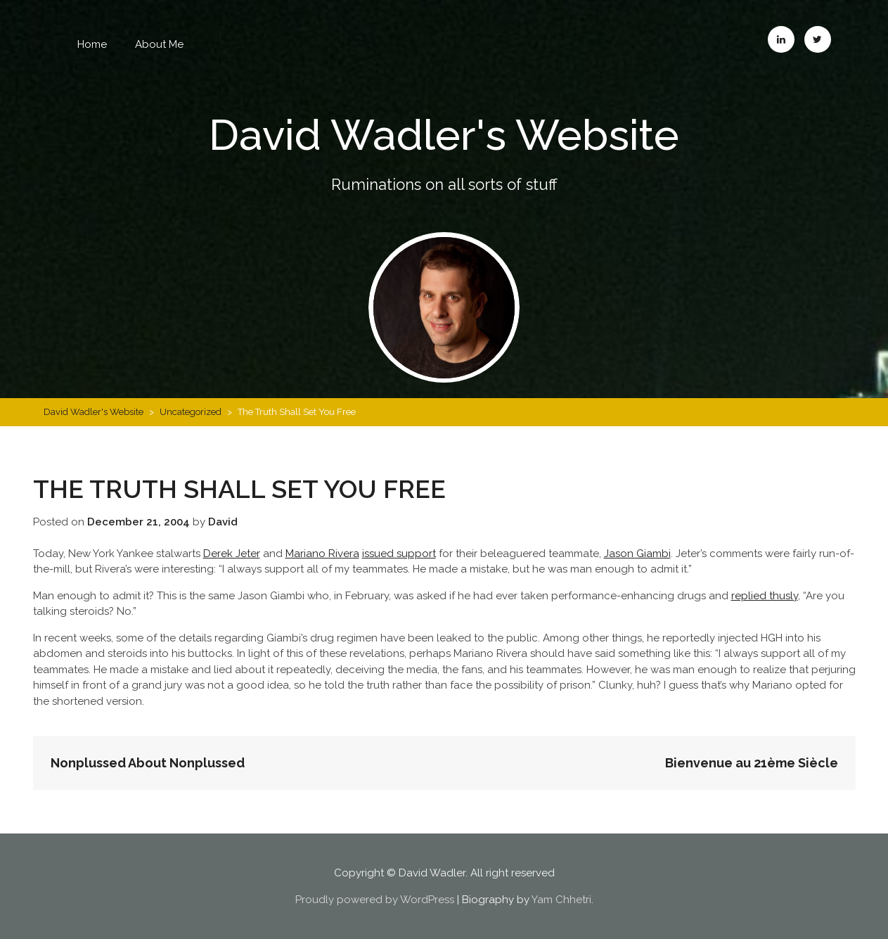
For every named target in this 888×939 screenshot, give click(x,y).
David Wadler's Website (444, 135)
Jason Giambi (637, 553)
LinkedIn (781, 39)
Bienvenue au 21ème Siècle (751, 762)
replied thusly (764, 595)
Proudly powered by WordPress (374, 899)
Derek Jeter (231, 553)
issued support (399, 553)
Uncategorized (190, 412)
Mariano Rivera (322, 553)
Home (92, 44)
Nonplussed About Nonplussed (148, 762)
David (223, 522)
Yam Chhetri (561, 899)
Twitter (817, 39)
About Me (159, 44)
